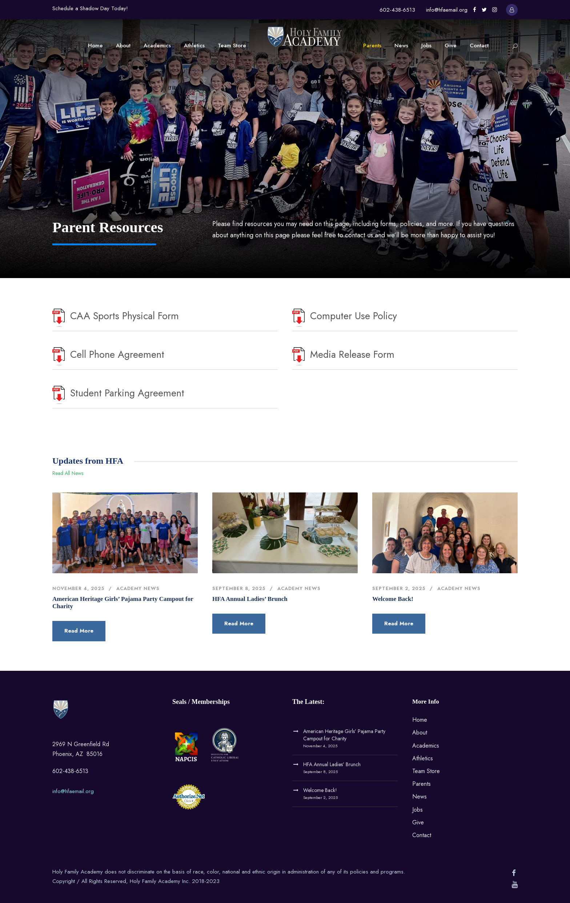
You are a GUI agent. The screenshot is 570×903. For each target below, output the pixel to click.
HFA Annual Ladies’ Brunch (250, 598)
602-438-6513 (397, 10)
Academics (157, 45)
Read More (78, 631)
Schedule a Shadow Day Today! (90, 8)
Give (451, 45)
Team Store (232, 45)
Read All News (67, 473)
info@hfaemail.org (446, 10)
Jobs (426, 45)
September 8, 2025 (238, 588)
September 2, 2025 (398, 588)
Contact (479, 45)
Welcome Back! (392, 598)
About (123, 45)
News (401, 45)
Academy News (138, 588)
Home (95, 45)
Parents (372, 45)
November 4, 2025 (78, 588)
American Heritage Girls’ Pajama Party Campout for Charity (344, 735)
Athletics (194, 45)
